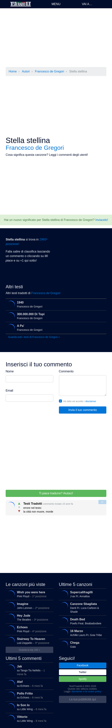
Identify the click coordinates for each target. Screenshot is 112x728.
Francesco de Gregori (49, 71)
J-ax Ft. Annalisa (81, 594)
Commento (66, 371)
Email (9, 390)
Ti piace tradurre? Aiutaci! (56, 493)
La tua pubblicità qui (82, 699)
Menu (56, 4)
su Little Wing (28, 707)
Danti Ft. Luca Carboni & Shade (81, 607)
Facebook (82, 665)
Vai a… (87, 4)
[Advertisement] (56, 37)
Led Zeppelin (28, 641)
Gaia (81, 644)
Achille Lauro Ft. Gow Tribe (81, 633)
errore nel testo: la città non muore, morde (56, 506)
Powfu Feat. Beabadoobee (81, 621)
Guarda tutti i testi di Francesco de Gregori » (34, 337)
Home (13, 71)
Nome (10, 371)
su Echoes (28, 683)
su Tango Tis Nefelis (28, 670)
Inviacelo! (101, 219)
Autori (26, 71)
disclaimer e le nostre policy (86, 691)
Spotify (82, 678)
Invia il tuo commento (82, 410)
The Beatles (28, 617)
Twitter (82, 672)
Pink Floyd (28, 594)
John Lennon (28, 606)
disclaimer (90, 401)
